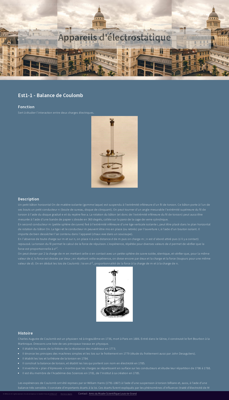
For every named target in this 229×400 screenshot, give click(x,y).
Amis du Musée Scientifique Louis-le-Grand (113, 393)
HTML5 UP (53, 394)
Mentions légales (66, 394)
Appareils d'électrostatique (114, 37)
